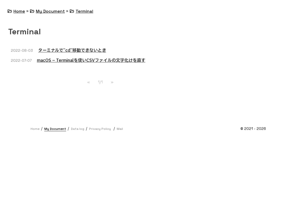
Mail (120, 129)
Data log (77, 129)
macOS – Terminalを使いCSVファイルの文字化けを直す (91, 60)
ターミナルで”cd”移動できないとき (72, 50)
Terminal (84, 11)
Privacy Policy (100, 129)
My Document (50, 11)
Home (19, 11)
